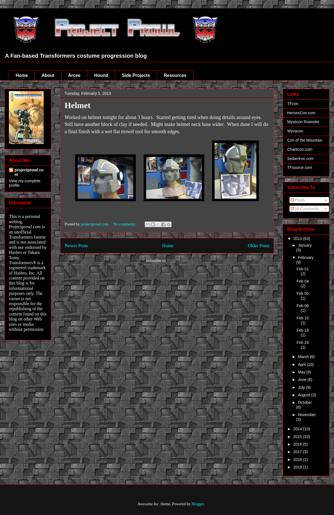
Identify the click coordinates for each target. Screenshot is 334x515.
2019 (298, 467)
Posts (298, 200)
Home (22, 75)
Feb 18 (303, 330)
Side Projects (136, 75)
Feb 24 (303, 342)
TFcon (292, 103)
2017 (298, 452)
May (302, 372)
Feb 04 (303, 281)
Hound (101, 75)
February (305, 257)
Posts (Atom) (177, 261)
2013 (298, 238)
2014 (298, 429)
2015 (298, 436)
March (304, 356)
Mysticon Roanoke (303, 122)
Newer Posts (76, 245)
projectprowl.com (28, 172)
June (302, 379)
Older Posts (258, 245)
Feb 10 (303, 318)
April (302, 364)
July (302, 387)
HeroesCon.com (301, 113)
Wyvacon (295, 131)
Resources (175, 75)
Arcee (74, 75)
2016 (298, 444)
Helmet (77, 105)
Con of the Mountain (304, 140)
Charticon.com (299, 149)
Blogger (197, 504)
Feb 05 (303, 293)
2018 (298, 459)
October (305, 402)
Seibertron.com (300, 158)
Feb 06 (303, 305)
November (307, 414)
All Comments (305, 209)
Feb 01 (303, 269)
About (47, 75)
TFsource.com (299, 167)
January (305, 245)
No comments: (125, 224)
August (304, 395)
